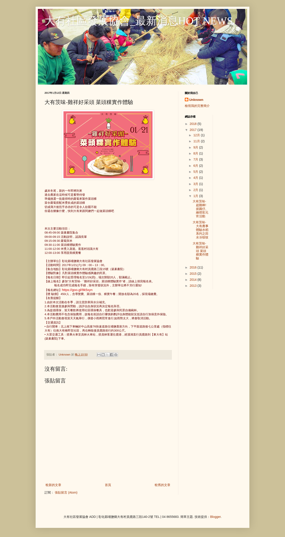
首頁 (108, 485)
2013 (193, 285)
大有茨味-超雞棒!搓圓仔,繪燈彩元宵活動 (200, 208)
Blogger (215, 517)
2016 (193, 267)
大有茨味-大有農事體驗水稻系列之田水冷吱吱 (200, 229)
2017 (193, 130)
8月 (196, 153)
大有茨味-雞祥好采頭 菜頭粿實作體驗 (200, 251)
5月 (196, 171)
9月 (196, 147)
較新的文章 (53, 485)
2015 (193, 273)
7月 (196, 159)
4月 (196, 177)
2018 (193, 124)
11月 (197, 141)
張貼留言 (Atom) (66, 492)
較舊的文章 (162, 485)
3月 (196, 184)
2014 (193, 279)
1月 (196, 196)
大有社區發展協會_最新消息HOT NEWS (139, 21)
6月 (196, 165)
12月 (197, 135)
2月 (196, 190)
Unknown (196, 100)
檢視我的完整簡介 (197, 106)
